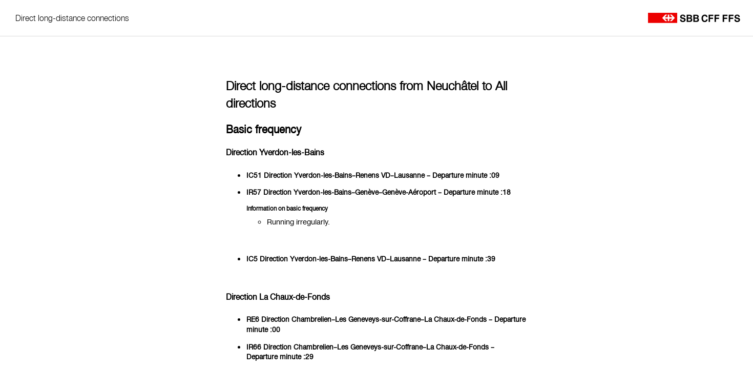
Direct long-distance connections (72, 18)
